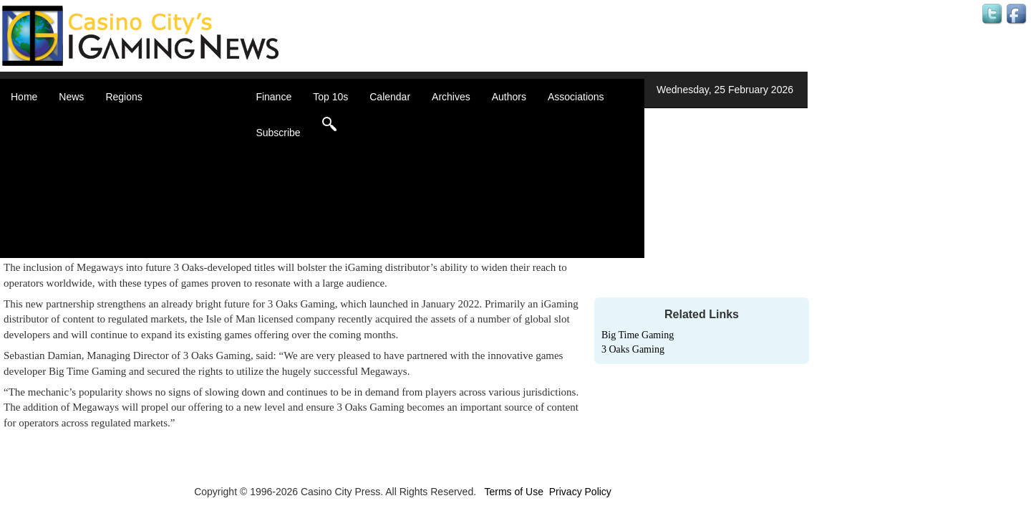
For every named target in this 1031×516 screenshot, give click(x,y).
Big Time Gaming (637, 335)
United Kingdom (159, 222)
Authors (509, 96)
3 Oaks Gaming (632, 349)
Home (24, 96)
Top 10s (330, 96)
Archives (451, 96)
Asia (132, 136)
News (71, 96)
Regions (123, 96)
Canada (140, 150)
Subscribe (278, 132)
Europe (139, 179)
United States (153, 236)
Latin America (153, 193)
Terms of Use (513, 491)
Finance (273, 96)
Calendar (389, 96)
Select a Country (160, 251)
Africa (136, 122)
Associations (576, 96)
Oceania (141, 208)
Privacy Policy (580, 491)
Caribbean (146, 165)
